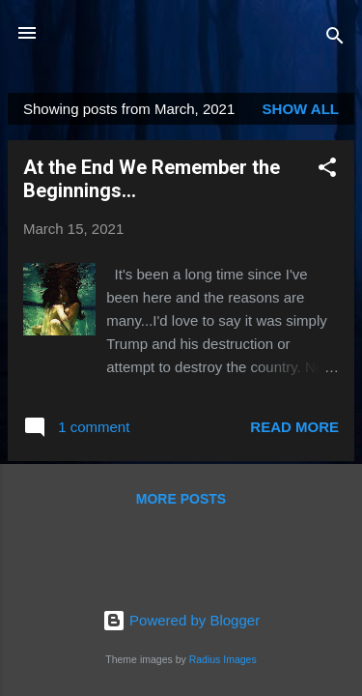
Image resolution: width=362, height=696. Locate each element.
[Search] (335, 39)
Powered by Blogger (181, 620)
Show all (301, 109)
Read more (294, 427)
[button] (327, 171)
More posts (181, 499)
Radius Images (223, 659)
